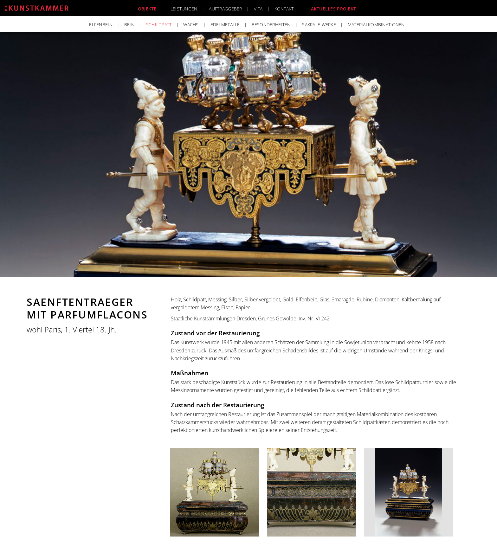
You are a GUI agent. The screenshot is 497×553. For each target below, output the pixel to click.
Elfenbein (101, 25)
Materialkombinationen (376, 25)
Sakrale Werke (319, 25)
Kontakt (284, 9)
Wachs (190, 25)
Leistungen (184, 9)
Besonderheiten (271, 25)
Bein (129, 25)
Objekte (147, 9)
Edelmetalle (225, 25)
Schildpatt (159, 25)
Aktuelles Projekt (333, 9)
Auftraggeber (225, 9)
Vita (258, 9)
